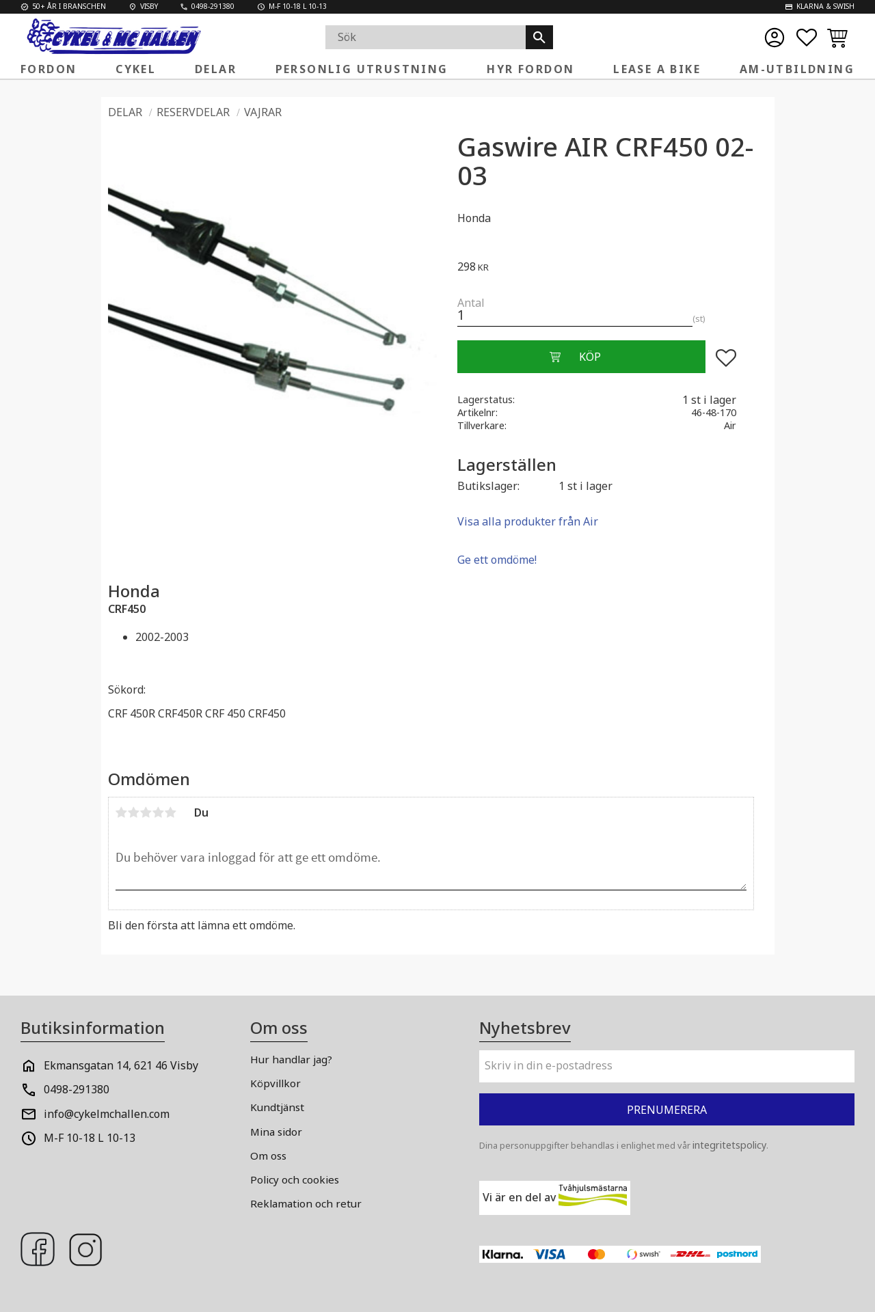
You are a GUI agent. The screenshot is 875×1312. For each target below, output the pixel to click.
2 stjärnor (134, 812)
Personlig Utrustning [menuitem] (361, 69)
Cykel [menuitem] (136, 69)
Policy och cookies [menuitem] (294, 1179)
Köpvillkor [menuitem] (275, 1083)
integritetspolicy (729, 1144)
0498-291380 (76, 1089)
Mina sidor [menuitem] (276, 1131)
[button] (806, 37)
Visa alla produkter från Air (527, 521)
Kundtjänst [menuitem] (277, 1107)
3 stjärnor (146, 812)
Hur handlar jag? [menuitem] (291, 1059)
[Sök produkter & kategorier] (425, 37)
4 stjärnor (158, 812)
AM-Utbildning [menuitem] (797, 69)
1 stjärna (122, 812)
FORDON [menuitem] (49, 69)
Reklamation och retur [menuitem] (306, 1203)
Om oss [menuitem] (268, 1155)
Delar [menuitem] (216, 69)
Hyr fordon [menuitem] (530, 69)
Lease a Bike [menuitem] (657, 69)
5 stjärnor (171, 812)
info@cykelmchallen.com (107, 1113)
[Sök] (539, 37)
